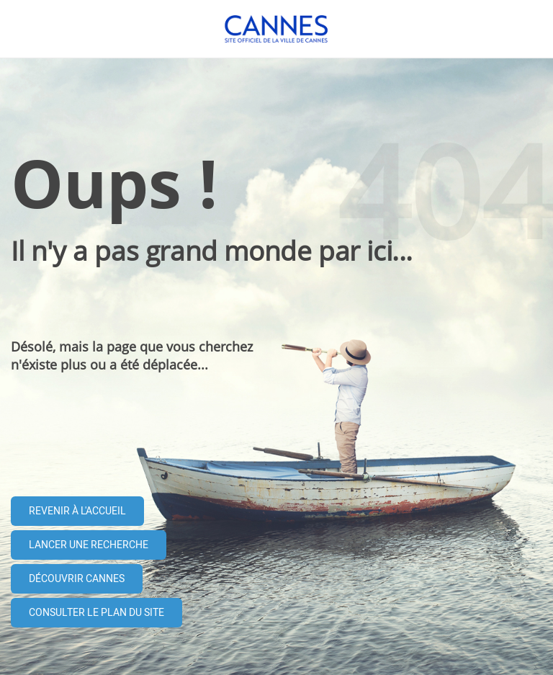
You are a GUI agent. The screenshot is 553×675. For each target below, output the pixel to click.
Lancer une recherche (88, 545)
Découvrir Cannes (77, 578)
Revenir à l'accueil (77, 511)
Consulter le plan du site (96, 612)
